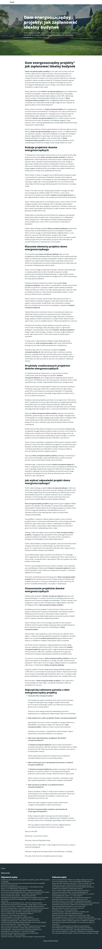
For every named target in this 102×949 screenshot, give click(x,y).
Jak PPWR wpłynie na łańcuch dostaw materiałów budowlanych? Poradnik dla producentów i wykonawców (23, 884)
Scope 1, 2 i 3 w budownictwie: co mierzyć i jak (14, 888)
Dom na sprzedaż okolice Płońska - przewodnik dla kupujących (70, 892)
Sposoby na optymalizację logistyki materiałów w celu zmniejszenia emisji (22, 887)
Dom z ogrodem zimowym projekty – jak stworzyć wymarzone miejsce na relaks (75, 933)
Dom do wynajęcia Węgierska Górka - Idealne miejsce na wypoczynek (21, 911)
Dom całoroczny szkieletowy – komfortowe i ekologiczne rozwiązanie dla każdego (75, 931)
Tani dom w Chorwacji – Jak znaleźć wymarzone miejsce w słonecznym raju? (23, 936)
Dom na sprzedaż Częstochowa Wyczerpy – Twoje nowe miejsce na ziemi (73, 883)
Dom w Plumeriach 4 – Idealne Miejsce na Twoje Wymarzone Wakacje (72, 927)
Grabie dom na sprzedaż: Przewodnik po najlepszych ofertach (70, 899)
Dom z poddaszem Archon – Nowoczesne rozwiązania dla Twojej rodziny (73, 917)
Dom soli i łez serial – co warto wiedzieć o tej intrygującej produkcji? (71, 901)
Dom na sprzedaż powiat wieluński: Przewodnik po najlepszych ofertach (72, 879)
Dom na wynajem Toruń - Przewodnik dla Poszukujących (17, 913)
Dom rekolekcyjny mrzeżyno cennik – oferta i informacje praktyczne (71, 897)
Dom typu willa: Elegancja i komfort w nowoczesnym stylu (68, 906)
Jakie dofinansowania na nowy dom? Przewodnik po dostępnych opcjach (21, 910)
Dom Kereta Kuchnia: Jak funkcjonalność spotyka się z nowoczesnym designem (23, 922)
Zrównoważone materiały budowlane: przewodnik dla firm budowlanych (21, 890)
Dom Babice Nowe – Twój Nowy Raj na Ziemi (65, 910)
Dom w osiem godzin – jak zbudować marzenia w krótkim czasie (70, 911)
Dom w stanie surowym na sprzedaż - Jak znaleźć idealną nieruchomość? (73, 929)
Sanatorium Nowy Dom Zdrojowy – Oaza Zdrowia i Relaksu (18, 931)
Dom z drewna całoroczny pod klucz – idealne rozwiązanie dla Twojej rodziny (23, 926)
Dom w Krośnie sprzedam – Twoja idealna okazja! (15, 924)
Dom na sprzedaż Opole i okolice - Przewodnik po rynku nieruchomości (21, 894)
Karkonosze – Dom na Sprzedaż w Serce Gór (14, 915)
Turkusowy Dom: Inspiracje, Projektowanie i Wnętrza (67, 888)
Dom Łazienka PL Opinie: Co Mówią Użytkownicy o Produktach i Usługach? (73, 920)
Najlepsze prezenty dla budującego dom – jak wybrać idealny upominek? (21, 903)
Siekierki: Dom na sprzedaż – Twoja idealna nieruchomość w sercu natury (73, 894)
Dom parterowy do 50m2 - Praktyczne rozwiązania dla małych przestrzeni (22, 906)
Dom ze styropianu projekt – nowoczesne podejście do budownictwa (72, 881)
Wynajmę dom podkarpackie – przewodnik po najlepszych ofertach (20, 920)
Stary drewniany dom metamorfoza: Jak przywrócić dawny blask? (20, 933)
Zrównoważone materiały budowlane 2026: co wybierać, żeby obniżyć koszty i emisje (25, 892)
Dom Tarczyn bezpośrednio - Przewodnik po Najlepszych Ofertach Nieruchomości (24, 908)
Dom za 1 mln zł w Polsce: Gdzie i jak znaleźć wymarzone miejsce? (71, 890)
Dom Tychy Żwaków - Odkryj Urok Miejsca (13, 935)
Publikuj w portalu (68, 2)
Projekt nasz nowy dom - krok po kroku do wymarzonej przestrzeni (71, 885)
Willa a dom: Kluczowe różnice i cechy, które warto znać (68, 908)
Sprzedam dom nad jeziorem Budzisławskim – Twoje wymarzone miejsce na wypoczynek (23, 900)
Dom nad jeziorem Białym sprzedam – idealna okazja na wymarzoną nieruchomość (75, 903)
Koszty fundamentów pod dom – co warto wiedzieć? (67, 895)
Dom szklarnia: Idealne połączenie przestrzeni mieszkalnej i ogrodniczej (73, 887)
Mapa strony (5, 873)
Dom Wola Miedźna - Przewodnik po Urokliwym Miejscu (17, 917)
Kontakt (88, 2)
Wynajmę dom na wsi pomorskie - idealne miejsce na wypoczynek (20, 919)
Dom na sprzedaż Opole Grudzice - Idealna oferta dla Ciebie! (18, 895)
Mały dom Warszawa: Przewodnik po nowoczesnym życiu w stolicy (71, 915)
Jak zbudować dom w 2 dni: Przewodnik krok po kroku (67, 913)
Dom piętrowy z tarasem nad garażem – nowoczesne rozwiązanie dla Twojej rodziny (76, 919)
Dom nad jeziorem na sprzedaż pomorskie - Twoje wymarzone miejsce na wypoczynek (73, 923)
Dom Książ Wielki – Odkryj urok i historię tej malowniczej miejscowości (21, 929)
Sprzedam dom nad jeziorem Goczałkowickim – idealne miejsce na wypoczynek (23, 904)
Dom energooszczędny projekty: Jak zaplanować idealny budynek (70, 926)
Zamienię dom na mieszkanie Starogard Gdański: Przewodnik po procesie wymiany (24, 897)
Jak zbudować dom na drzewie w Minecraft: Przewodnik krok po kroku (72, 904)
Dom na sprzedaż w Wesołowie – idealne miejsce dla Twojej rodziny (20, 927)
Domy (13, 2)
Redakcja (80, 2)
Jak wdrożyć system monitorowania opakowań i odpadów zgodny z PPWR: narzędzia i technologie (25, 880)
